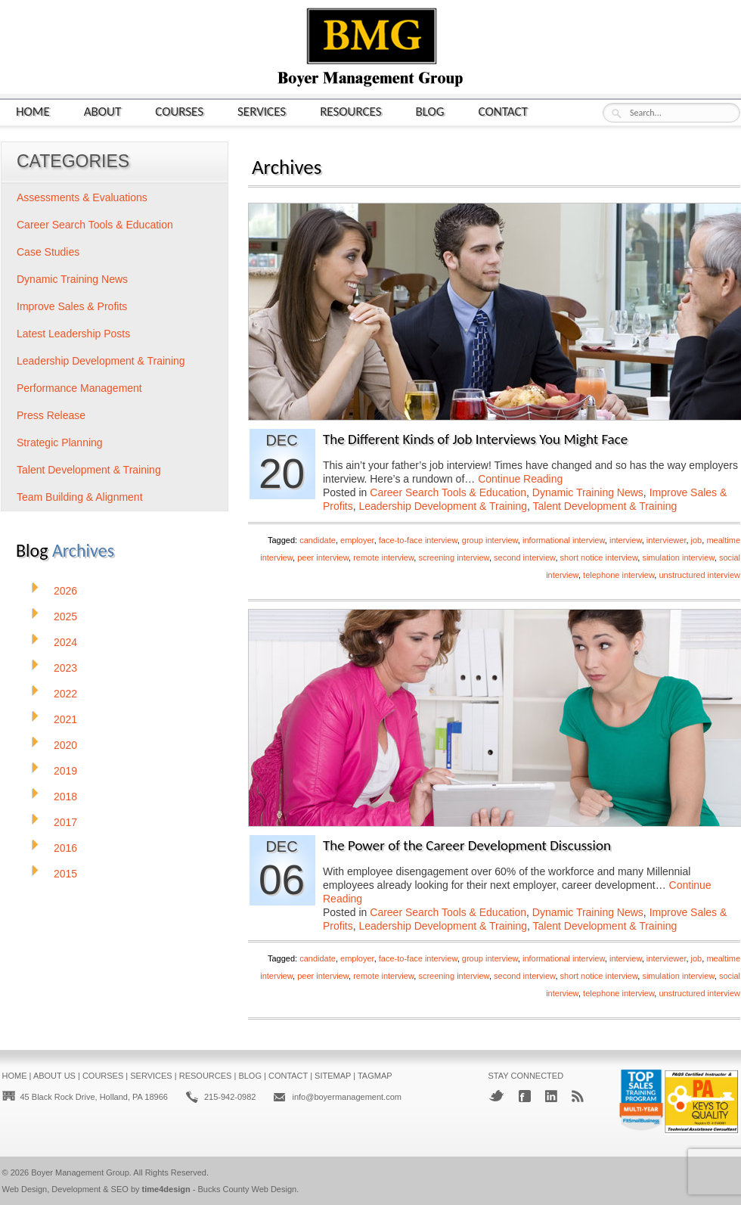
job (696, 540)
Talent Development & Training (605, 506)
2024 (65, 642)
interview (625, 540)
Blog (430, 111)
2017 (65, 822)
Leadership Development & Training (442, 506)
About (103, 111)
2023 (65, 668)
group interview (490, 540)
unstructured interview (699, 574)
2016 (65, 848)
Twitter (496, 1095)
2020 (65, 745)
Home (33, 111)
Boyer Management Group (80, 1172)
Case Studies (48, 252)
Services (261, 111)
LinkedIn (551, 1096)
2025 (65, 616)
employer (357, 540)
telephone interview (618, 574)
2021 (65, 719)
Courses (179, 111)
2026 (65, 591)
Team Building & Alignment (80, 497)
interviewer (666, 540)
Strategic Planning (60, 442)
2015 (65, 874)
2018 (65, 796)
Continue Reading (520, 479)
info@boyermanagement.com (346, 1096)
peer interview (323, 557)
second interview (524, 557)
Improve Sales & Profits (72, 306)
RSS (578, 1096)
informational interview (563, 540)
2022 (65, 694)
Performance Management (79, 388)
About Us (54, 1075)
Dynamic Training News (587, 492)
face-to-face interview (418, 540)
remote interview (383, 557)
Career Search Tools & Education (448, 492)
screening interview (453, 557)
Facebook (525, 1096)
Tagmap (375, 1075)
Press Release (51, 415)
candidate (317, 540)
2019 (65, 771)
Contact (503, 111)
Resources (350, 111)
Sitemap (333, 1075)
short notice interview (599, 557)
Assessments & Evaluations (82, 197)
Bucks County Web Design (247, 1189)
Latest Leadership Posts (73, 334)
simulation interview (678, 557)
